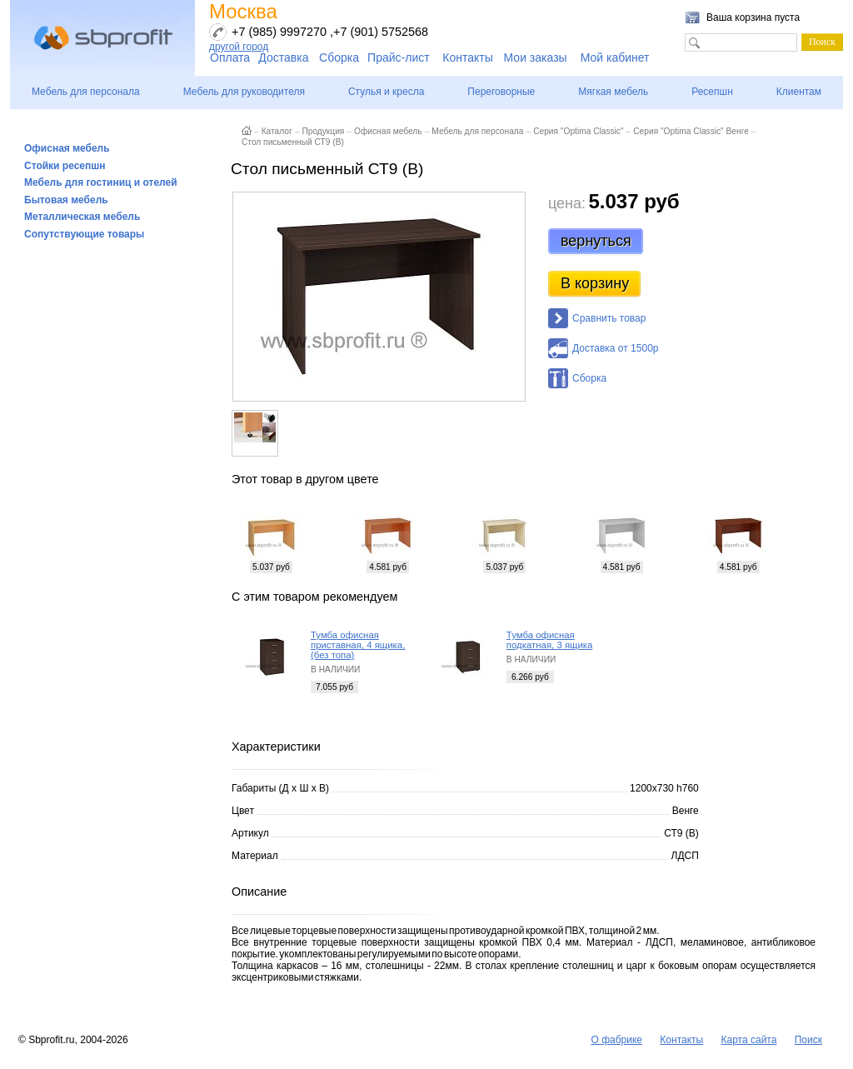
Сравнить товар (609, 318)
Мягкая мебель (613, 91)
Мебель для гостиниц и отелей (100, 182)
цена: (567, 203)
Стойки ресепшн (65, 166)
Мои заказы (535, 57)
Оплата (230, 57)
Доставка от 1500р (615, 348)
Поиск (808, 1040)
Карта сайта (749, 1040)
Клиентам (798, 91)
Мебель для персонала (86, 91)
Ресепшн (712, 91)
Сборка (339, 57)
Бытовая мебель (66, 200)
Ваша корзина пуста (753, 17)
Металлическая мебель (82, 216)
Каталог (277, 131)
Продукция (323, 131)
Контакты (467, 57)
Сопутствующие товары (84, 234)
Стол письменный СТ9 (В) (293, 142)
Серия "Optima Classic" (578, 131)
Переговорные (501, 91)
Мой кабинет (615, 57)
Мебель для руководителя (244, 91)
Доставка (283, 57)
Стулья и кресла (386, 91)
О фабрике (616, 1040)
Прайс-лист (398, 57)
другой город (238, 46)
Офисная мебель (67, 148)
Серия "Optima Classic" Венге (691, 131)
